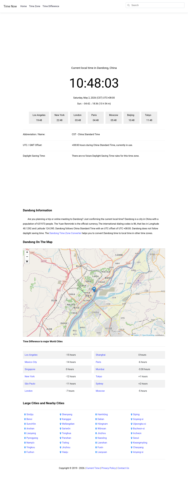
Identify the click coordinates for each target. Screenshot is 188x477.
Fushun (30, 452)
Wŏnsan (102, 428)
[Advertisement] (94, 43)
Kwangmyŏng (140, 442)
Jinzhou (66, 447)
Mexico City (31, 362)
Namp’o (30, 442)
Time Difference (50, 6)
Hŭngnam (103, 423)
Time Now (10, 6)
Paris (98, 362)
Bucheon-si (139, 428)
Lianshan (102, 442)
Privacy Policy (108, 468)
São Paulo (30, 383)
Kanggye (66, 419)
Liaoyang (31, 433)
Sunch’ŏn (31, 423)
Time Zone (34, 6)
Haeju (65, 452)
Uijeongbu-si (139, 423)
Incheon (137, 433)
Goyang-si (138, 419)
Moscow (100, 390)
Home (23, 6)
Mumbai (100, 369)
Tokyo (99, 376)
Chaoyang (138, 447)
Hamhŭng (103, 414)
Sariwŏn (66, 428)
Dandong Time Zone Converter (65, 233)
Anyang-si (138, 452)
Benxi (29, 419)
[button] (94, 290)
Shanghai (100, 354)
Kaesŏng (102, 438)
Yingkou (30, 447)
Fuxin (100, 447)
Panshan (66, 438)
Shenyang (67, 414)
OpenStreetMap (148, 335)
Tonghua (66, 433)
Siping (136, 414)
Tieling (65, 442)
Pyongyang (32, 438)
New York (30, 376)
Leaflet (135, 335)
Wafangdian (68, 423)
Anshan (30, 428)
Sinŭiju (29, 414)
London (29, 390)
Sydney (99, 383)
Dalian (101, 419)
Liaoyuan (102, 452)
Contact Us (123, 468)
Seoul (136, 438)
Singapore (30, 369)
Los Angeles (31, 354)
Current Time (93, 468)
